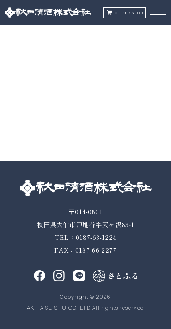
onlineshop (129, 13)
